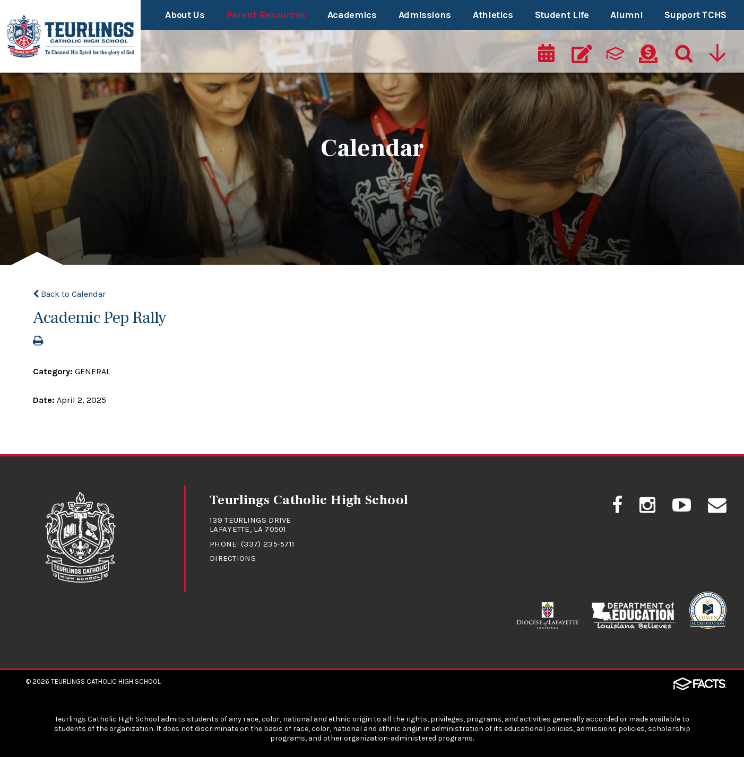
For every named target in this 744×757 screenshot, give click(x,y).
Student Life (562, 15)
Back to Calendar (69, 294)
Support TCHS (695, 15)
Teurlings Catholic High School (106, 681)
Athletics (493, 15)
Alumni (626, 15)
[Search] (681, 54)
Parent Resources (266, 15)
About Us (184, 15)
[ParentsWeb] (615, 54)
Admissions (425, 15)
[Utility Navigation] (717, 54)
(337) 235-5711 (268, 544)
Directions (233, 558)
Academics (352, 15)
